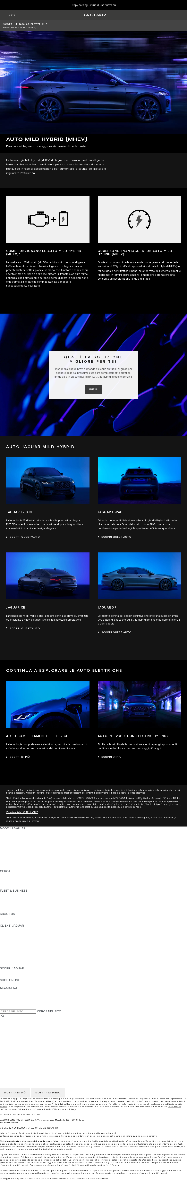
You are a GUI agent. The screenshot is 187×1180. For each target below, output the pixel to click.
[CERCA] (3, 1016)
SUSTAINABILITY (12, 921)
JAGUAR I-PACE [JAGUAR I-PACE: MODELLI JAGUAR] (11, 840)
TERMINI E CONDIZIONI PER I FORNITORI (29, 1035)
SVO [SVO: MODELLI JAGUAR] (3, 855)
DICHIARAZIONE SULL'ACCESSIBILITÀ (27, 1051)
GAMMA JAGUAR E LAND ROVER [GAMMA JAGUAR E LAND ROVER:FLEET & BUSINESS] (23, 898)
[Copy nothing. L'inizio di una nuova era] (94, 5)
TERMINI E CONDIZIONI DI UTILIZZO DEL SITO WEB (36, 1020)
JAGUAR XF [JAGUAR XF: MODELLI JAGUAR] (8, 851)
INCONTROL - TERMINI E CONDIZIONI (26, 1039)
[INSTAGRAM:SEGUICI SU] (10, 991)
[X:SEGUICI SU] (3, 1007)
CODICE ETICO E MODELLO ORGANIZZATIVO (32, 1031)
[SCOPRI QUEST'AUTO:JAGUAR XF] (114, 632)
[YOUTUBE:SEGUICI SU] (8, 999)
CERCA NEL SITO (49, 1011)
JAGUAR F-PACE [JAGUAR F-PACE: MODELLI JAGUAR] (11, 832)
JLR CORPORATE (12, 1047)
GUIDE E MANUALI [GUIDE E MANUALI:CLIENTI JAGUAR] (13, 941)
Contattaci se (174, 1107)
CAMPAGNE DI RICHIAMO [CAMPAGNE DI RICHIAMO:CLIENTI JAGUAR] (18, 964)
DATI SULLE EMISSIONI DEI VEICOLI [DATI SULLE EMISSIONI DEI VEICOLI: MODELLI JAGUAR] (25, 859)
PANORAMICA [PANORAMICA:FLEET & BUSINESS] (9, 894)
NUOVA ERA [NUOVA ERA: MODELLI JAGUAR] (8, 867)
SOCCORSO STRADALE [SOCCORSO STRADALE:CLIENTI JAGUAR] (16, 956)
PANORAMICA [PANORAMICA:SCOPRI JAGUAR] (9, 972)
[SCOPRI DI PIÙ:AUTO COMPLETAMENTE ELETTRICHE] (18, 757)
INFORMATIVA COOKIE (16, 1028)
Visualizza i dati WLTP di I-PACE (22, 812)
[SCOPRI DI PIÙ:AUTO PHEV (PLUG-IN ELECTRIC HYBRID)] (110, 757)
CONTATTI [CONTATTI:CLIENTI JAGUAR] (7, 960)
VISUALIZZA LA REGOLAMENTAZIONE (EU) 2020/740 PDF (29, 1128)
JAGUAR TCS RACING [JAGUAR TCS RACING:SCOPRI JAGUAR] (15, 976)
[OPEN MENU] (9, 15)
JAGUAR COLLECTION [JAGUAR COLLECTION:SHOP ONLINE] (16, 984)
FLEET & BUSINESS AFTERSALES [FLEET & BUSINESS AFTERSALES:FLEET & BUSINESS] (23, 906)
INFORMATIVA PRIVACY (16, 1024)
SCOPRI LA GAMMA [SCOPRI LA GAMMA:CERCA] (13, 875)
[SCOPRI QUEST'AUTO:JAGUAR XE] (23, 628)
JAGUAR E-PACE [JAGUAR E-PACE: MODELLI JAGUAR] (11, 836)
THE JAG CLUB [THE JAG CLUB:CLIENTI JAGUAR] (10, 937)
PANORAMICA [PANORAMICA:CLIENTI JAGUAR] (9, 929)
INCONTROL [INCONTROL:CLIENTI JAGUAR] (8, 933)
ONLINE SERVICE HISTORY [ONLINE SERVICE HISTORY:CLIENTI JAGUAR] (19, 949)
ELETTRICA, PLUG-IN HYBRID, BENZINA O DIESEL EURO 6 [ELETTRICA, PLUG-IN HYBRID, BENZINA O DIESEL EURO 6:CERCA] (41, 882)
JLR (2, 917)
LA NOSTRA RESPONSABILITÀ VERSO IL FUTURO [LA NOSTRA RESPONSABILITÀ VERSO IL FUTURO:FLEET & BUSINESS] (35, 902)
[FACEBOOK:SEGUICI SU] (9, 1003)
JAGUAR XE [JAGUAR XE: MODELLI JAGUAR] (8, 847)
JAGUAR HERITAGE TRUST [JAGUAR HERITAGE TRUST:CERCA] (19, 886)
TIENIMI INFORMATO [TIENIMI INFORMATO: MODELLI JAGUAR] (14, 863)
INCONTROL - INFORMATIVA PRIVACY (26, 1043)
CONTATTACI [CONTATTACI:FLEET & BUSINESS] (9, 910)
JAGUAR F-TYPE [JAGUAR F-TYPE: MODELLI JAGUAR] (11, 844)
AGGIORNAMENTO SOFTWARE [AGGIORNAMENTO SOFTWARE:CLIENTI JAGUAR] (22, 945)
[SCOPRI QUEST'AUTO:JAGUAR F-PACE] (23, 537)
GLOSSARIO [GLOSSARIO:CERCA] (8, 879)
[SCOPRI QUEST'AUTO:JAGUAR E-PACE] (114, 537)
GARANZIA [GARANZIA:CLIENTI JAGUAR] (7, 952)
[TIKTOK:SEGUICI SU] (7, 995)
